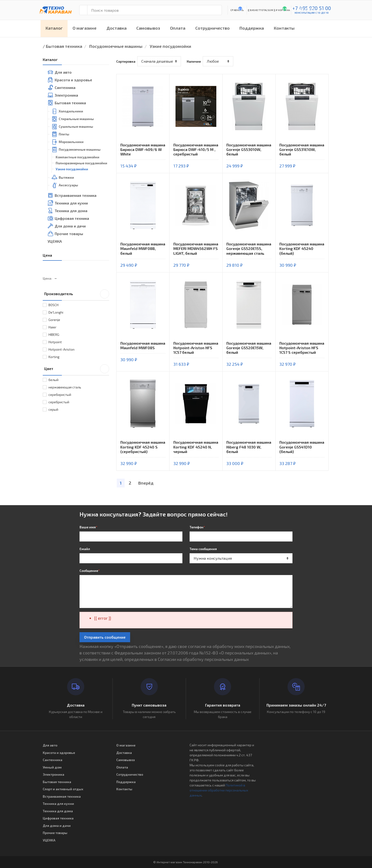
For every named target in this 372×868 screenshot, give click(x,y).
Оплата (177, 28)
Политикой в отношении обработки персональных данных (219, 790)
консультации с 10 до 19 (312, 12)
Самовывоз (148, 28)
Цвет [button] (76, 368)
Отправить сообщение (105, 637)
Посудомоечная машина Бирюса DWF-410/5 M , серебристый (195, 149)
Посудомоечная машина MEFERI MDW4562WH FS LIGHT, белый (195, 248)
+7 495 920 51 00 (311, 8)
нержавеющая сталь (64, 387)
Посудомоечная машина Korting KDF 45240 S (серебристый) (142, 446)
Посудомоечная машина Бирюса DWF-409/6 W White (142, 149)
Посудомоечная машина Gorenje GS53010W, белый (248, 149)
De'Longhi (55, 312)
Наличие (194, 61)
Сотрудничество (212, 28)
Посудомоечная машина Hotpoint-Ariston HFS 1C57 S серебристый (301, 347)
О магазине (84, 28)
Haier (52, 327)
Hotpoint (55, 342)
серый (53, 409)
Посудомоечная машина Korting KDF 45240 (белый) (301, 248)
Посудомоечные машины (116, 46)
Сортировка (125, 61)
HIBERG (53, 334)
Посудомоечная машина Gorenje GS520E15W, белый (248, 347)
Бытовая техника (64, 46)
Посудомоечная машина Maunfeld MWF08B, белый (142, 248)
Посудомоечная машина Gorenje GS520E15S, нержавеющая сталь (248, 248)
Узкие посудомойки (170, 46)
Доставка (116, 28)
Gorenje (54, 320)
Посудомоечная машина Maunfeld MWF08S (142, 345)
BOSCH (53, 305)
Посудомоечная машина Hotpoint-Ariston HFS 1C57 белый (195, 347)
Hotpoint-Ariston (61, 349)
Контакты (284, 28)
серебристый (58, 402)
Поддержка (251, 28)
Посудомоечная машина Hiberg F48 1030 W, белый (248, 446)
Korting (53, 357)
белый (53, 380)
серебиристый (59, 395)
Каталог (54, 28)
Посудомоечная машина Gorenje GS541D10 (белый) (301, 446)
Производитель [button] (76, 293)
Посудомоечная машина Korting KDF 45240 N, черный (195, 446)
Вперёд (146, 483)
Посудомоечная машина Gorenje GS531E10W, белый (301, 149)
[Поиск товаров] (154, 10)
